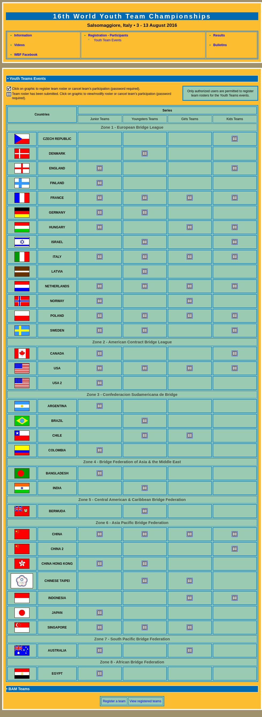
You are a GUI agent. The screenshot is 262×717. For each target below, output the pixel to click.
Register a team (114, 701)
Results (219, 35)
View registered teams (146, 701)
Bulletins (220, 45)
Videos (19, 45)
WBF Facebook (26, 55)
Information (23, 35)
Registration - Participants (108, 35)
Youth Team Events (107, 40)
